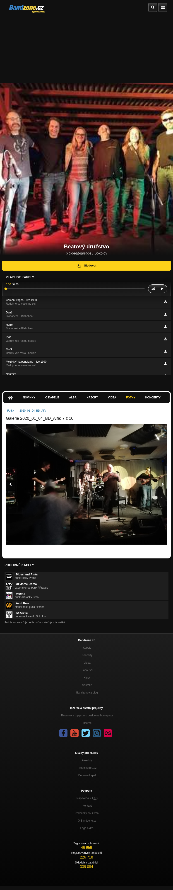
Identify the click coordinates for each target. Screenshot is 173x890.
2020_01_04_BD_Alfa (32, 410)
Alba (73, 397)
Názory (92, 397)
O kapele (52, 397)
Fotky (130, 397)
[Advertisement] (86, 49)
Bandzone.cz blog (87, 692)
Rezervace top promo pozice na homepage (87, 715)
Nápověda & (87, 798)
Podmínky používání (87, 813)
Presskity (87, 760)
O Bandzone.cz (87, 820)
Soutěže (87, 685)
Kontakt (87, 805)
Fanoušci (87, 670)
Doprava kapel (87, 775)
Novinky (29, 397)
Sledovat (86, 265)
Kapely (87, 647)
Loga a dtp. (87, 828)
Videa (112, 397)
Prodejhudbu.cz (87, 767)
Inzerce (87, 723)
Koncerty (153, 397)
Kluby (87, 677)
